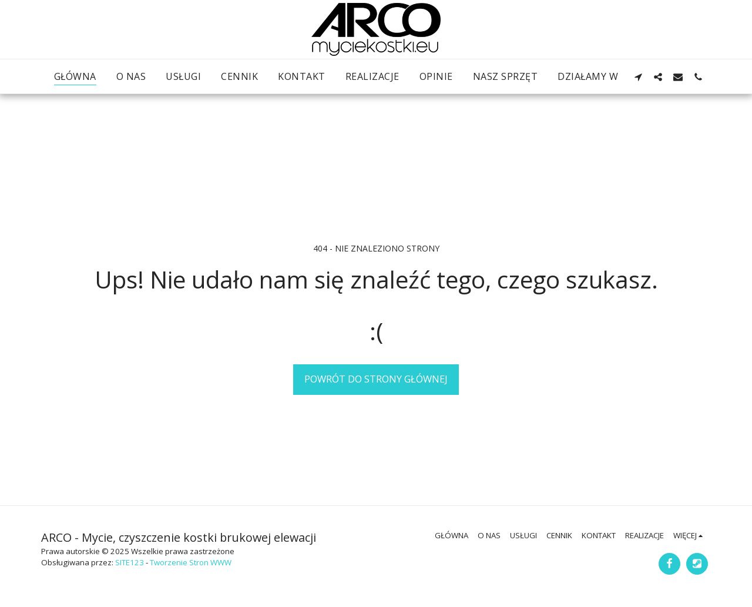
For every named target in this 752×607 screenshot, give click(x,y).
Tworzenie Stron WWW (190, 562)
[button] (638, 77)
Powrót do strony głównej (376, 378)
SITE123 (129, 562)
